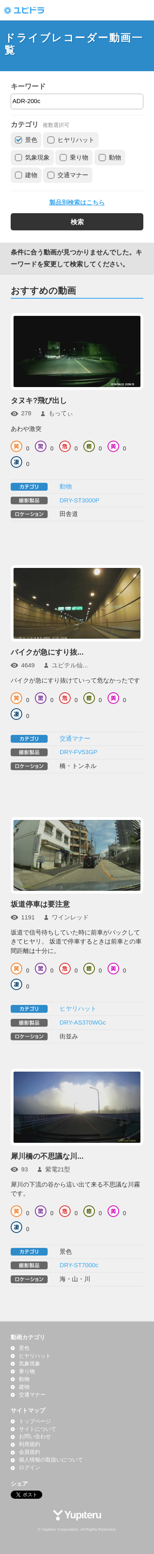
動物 (115, 157)
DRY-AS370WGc (83, 1022)
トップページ (35, 1421)
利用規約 (29, 1444)
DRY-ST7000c (79, 1265)
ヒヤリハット (75, 140)
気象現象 (37, 157)
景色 (31, 140)
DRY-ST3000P (79, 500)
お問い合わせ (35, 1436)
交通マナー (72, 175)
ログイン (29, 1468)
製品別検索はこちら (77, 203)
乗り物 (79, 157)
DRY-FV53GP (78, 752)
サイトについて (37, 1429)
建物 (31, 175)
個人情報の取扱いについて (51, 1460)
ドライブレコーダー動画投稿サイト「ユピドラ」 (33, 10)
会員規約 (29, 1452)
